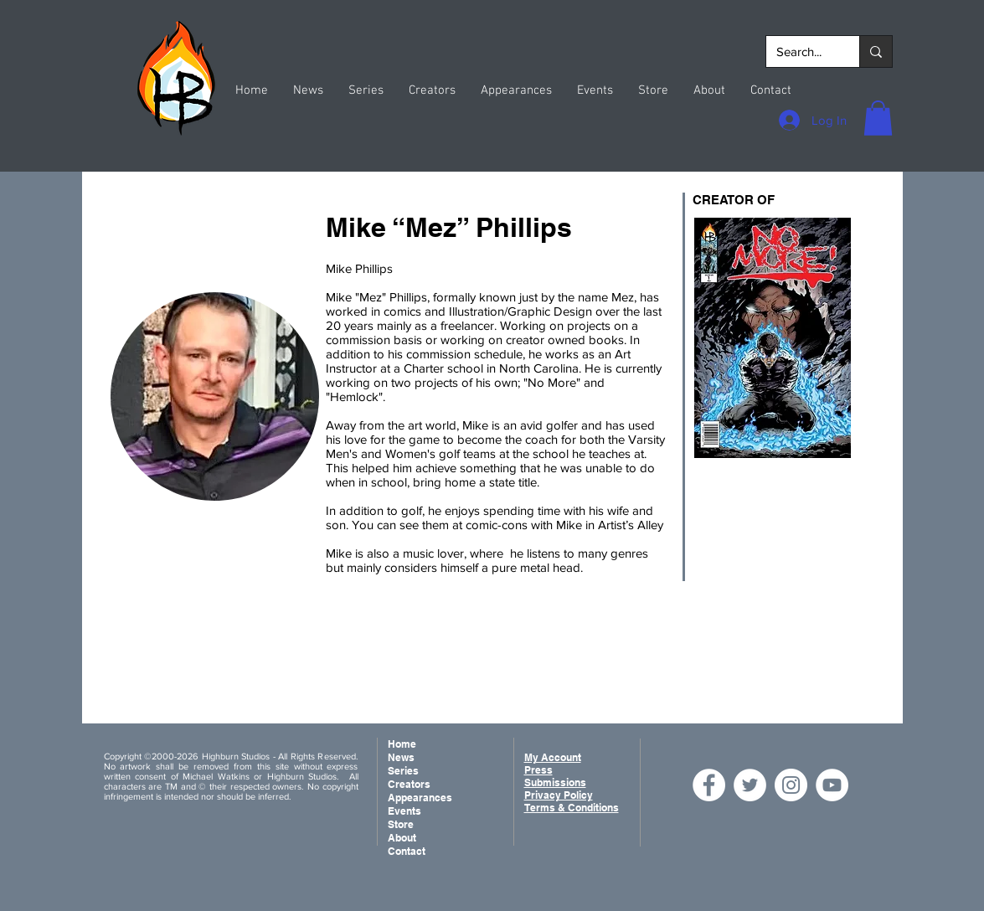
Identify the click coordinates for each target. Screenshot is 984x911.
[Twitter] (750, 785)
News (401, 757)
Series (403, 770)
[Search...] (800, 51)
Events (404, 811)
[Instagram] (791, 785)
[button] (878, 118)
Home (402, 744)
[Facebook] (709, 785)
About (402, 837)
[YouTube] (832, 785)
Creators (409, 784)
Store (401, 824)
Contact (406, 851)
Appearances (420, 797)
